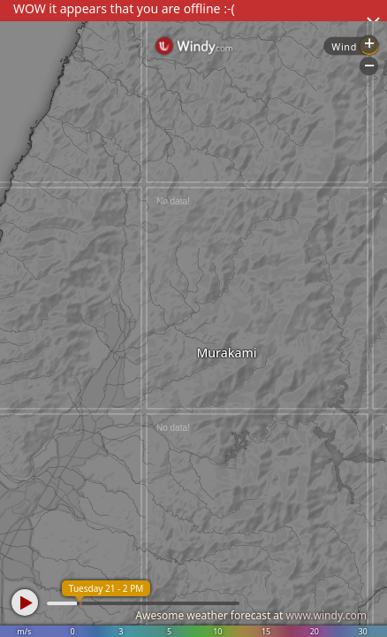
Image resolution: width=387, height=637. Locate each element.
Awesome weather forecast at (251, 615)
